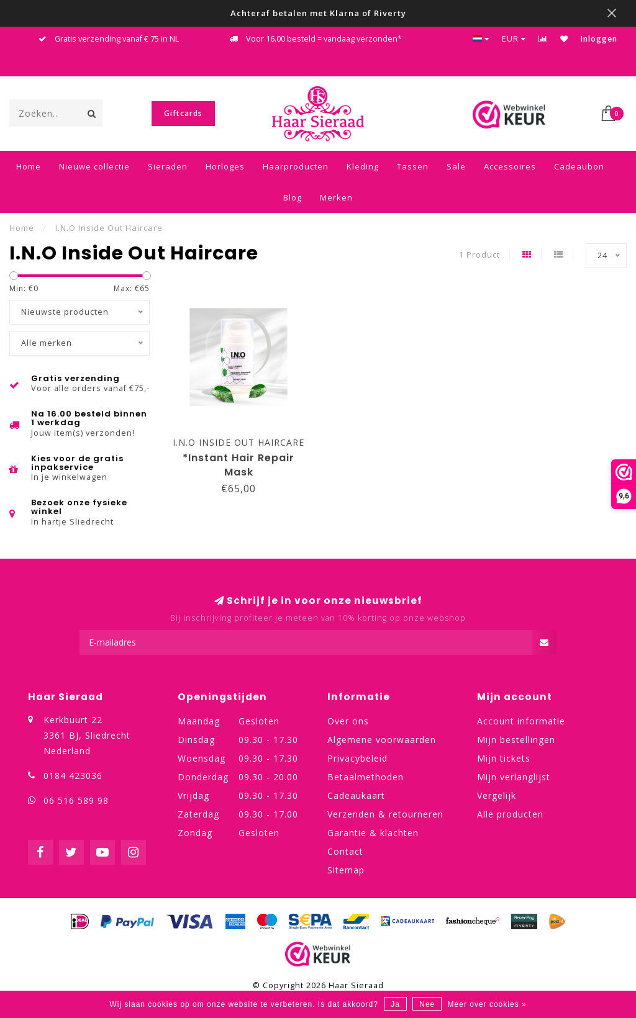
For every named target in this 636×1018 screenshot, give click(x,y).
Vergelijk (496, 795)
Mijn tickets (503, 758)
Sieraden (168, 166)
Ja (395, 1004)
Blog (292, 197)
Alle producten (510, 814)
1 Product (479, 255)
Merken (336, 197)
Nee (427, 1004)
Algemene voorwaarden (381, 739)
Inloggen (599, 39)
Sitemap (346, 870)
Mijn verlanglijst (513, 777)
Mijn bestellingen (516, 739)
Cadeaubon (579, 166)
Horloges (225, 166)
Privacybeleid (357, 758)
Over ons (348, 721)
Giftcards (183, 113)
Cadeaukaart (356, 795)
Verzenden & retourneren (385, 814)
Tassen (413, 166)
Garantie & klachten (373, 833)
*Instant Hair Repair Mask (238, 465)
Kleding (363, 166)
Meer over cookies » (487, 1004)
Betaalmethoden (365, 777)
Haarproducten (296, 166)
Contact (345, 851)
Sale (456, 166)
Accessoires (510, 166)
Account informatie (521, 721)
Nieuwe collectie (94, 166)
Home (28, 166)
